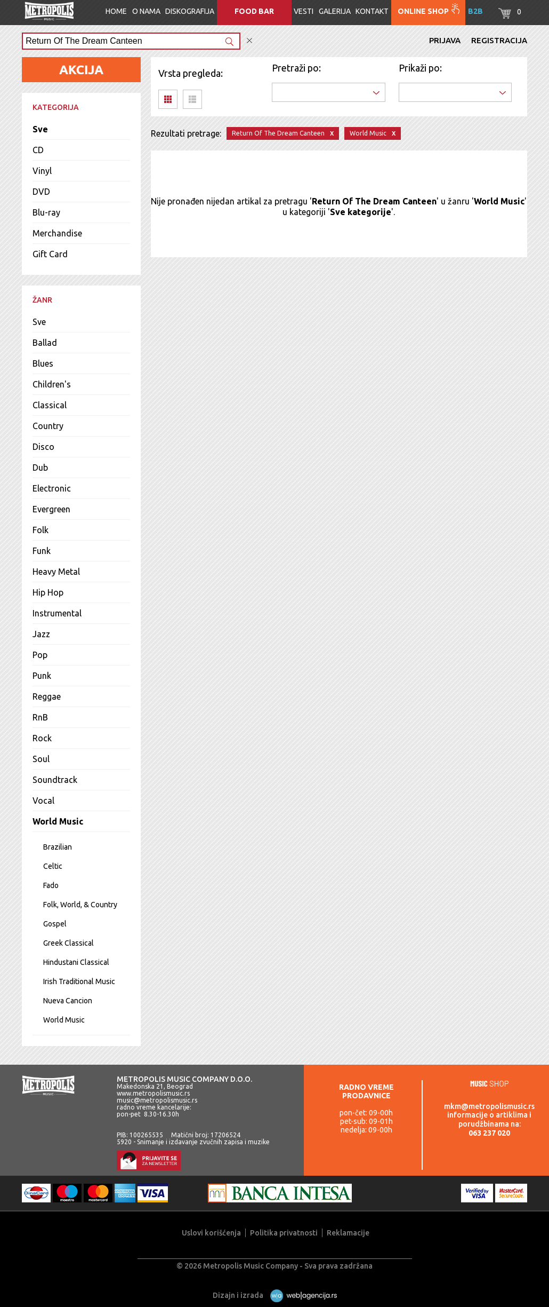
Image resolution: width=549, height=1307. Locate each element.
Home (116, 11)
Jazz (41, 634)
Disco (43, 446)
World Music (58, 821)
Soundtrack (55, 780)
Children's (52, 384)
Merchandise (57, 233)
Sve (40, 129)
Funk (42, 551)
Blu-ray (46, 212)
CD (38, 150)
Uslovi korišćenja (211, 1233)
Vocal (43, 800)
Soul (41, 759)
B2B (475, 11)
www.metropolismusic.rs (153, 1093)
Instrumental (57, 613)
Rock (42, 738)
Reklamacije (348, 1233)
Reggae (47, 696)
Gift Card (50, 254)
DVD (41, 191)
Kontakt (372, 11)
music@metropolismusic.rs (157, 1100)
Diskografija (189, 11)
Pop (40, 655)
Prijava (445, 40)
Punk (42, 675)
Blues (43, 363)
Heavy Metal (56, 571)
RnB (40, 717)
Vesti (303, 11)
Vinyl (42, 171)
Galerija (335, 11)
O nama (146, 11)
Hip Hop (48, 592)
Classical (50, 405)
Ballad (45, 342)
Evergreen (51, 509)
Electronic (52, 488)
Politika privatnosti (284, 1233)
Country (48, 426)
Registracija (499, 40)
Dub (40, 467)
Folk (41, 530)
